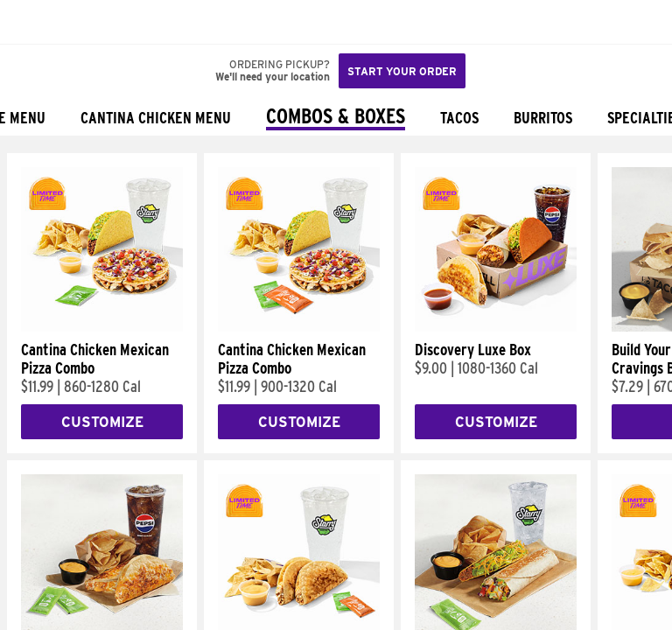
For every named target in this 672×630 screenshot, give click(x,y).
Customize (102, 422)
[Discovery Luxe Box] (496, 327)
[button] (71, 21)
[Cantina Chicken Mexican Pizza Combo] (102, 327)
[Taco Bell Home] (31, 22)
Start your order (402, 71)
